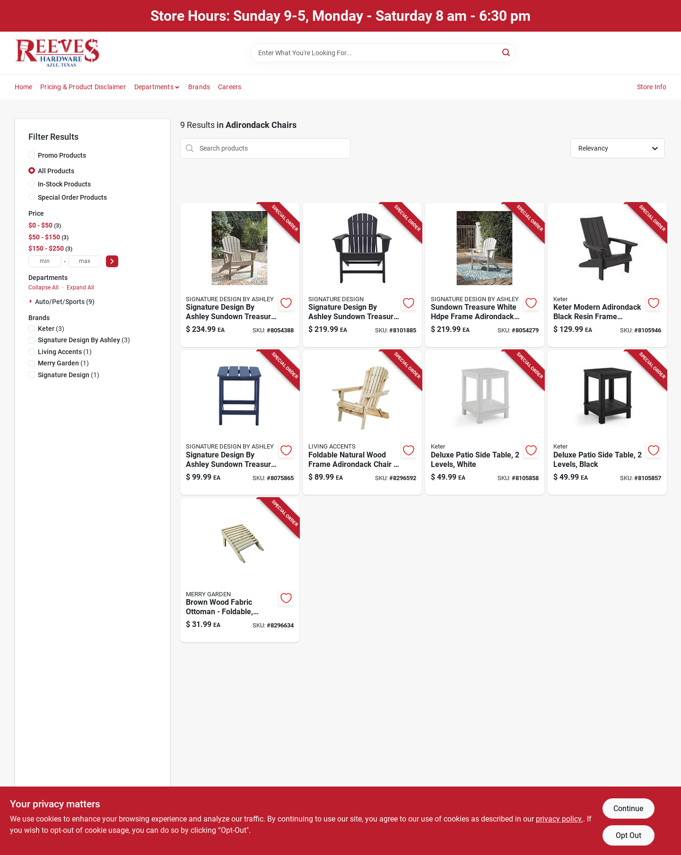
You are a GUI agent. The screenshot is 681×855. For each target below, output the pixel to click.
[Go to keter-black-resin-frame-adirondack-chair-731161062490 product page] (607, 275)
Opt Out (628, 835)
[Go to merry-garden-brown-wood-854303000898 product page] (239, 570)
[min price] (44, 261)
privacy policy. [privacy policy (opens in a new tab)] (559, 818)
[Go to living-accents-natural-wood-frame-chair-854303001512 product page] (362, 422)
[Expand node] (32, 301)
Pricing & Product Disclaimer (83, 87)
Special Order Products (72, 197)
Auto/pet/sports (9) (65, 301)
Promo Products (62, 155)
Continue (628, 808)
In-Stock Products (64, 184)
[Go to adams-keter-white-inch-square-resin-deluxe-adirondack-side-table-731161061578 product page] (484, 422)
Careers (229, 87)
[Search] (507, 52)
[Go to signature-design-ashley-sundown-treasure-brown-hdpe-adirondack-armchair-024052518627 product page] (239, 275)
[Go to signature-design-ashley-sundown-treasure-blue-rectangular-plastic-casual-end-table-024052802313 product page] (239, 422)
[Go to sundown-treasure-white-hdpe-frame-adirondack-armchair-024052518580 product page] (484, 275)
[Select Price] (112, 261)
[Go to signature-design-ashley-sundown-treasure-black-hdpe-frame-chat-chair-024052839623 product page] (362, 275)
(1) (65, 352)
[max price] (84, 261)
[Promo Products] (31, 155)
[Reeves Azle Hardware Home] (57, 53)
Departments (154, 87)
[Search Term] (383, 52)
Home (24, 87)
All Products (56, 171)
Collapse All (43, 287)
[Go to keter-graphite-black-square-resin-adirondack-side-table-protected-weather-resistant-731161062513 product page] (607, 422)
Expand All (80, 287)
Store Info (652, 87)
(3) (51, 328)
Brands (199, 87)
